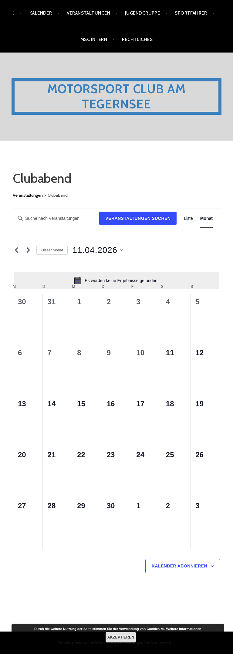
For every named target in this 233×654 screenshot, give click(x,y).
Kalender (40, 13)
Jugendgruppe (142, 13)
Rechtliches (137, 39)
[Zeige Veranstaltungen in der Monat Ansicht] (206, 218)
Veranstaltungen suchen (138, 218)
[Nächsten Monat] (28, 250)
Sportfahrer (191, 13)
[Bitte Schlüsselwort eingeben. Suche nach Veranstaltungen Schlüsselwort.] (56, 218)
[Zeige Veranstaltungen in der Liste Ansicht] (188, 218)
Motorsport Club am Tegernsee (116, 96)
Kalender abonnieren (179, 566)
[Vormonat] (16, 250)
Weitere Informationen (183, 629)
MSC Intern (93, 39)
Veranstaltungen (88, 13)
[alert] (116, 280)
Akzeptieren (120, 637)
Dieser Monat (52, 250)
